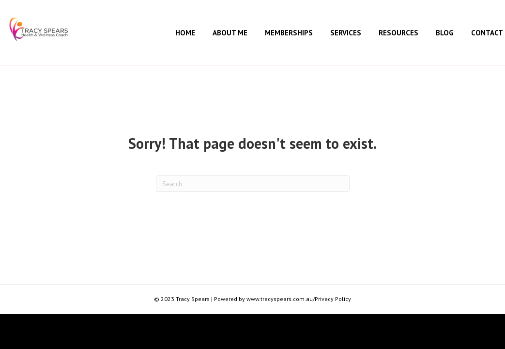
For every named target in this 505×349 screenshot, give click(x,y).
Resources (398, 32)
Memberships (289, 32)
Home (185, 32)
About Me (230, 32)
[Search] (253, 183)
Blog (445, 32)
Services (345, 32)
